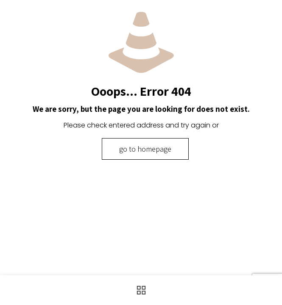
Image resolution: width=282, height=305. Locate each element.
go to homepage (145, 149)
